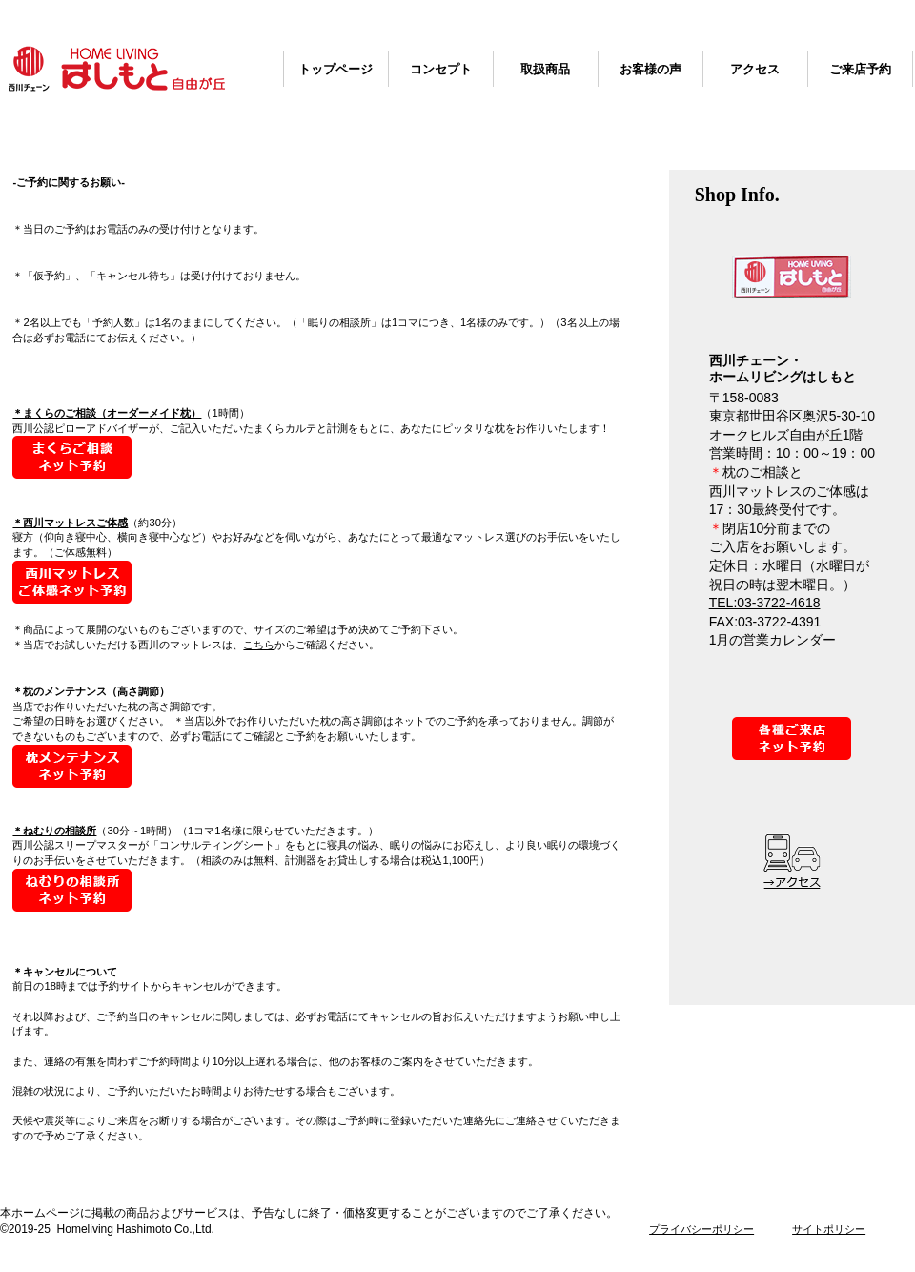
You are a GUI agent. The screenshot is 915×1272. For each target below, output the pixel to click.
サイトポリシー (828, 1229)
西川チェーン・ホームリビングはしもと (117, 68)
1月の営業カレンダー (773, 639)
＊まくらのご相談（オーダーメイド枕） (106, 413)
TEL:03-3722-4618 (765, 602)
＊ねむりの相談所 (54, 830)
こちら (258, 644)
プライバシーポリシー (701, 1229)
